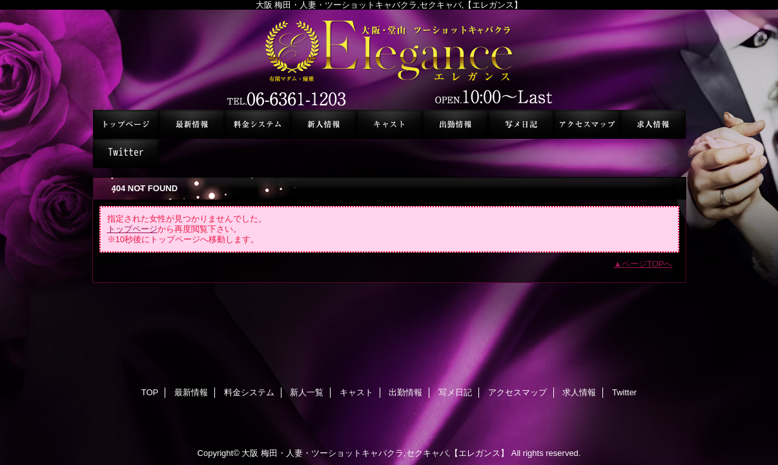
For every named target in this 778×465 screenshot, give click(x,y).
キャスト (389, 124)
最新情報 (192, 124)
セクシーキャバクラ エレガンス (389, 60)
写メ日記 (521, 124)
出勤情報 (455, 124)
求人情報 (653, 124)
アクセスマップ (587, 124)
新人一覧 (323, 124)
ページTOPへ (647, 264)
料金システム (258, 124)
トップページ (132, 229)
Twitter (126, 153)
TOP (126, 124)
